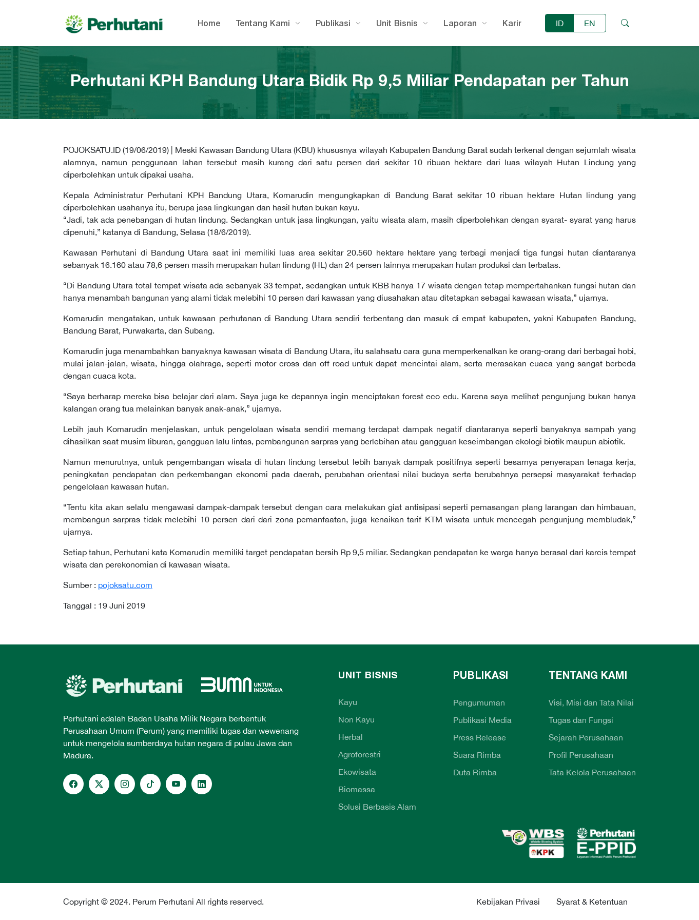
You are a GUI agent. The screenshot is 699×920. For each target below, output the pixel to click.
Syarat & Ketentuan (592, 901)
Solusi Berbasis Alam (377, 806)
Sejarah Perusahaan (586, 737)
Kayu (347, 702)
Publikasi (333, 23)
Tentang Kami (263, 23)
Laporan (460, 23)
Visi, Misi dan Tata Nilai (591, 702)
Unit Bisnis (397, 23)
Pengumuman (479, 702)
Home (209, 23)
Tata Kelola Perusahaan (592, 772)
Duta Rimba (475, 772)
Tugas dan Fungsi (581, 720)
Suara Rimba (477, 754)
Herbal (350, 736)
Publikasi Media (482, 720)
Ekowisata (357, 771)
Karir (511, 23)
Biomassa (356, 789)
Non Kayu (356, 719)
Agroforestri (359, 754)
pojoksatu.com (125, 585)
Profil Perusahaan (581, 754)
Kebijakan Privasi (508, 901)
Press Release (479, 737)
